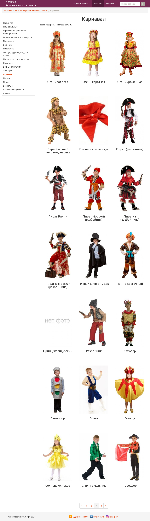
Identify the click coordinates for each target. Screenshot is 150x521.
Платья (6, 78)
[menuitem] (18, 23)
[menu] (18, 58)
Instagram (113, 517)
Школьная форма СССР (14, 89)
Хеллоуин (7, 70)
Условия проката (81, 3)
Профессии (8, 41)
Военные (7, 45)
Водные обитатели (12, 67)
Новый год (8, 23)
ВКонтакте (98, 517)
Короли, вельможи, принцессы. (18, 37)
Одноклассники (80, 517)
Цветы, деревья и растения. (16, 59)
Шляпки (7, 93)
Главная (8, 10)
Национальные (10, 27)
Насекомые (8, 49)
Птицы (6, 82)
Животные (8, 63)
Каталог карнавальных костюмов (31, 10)
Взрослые (8, 86)
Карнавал (7, 74)
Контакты (110, 3)
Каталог (98, 3)
